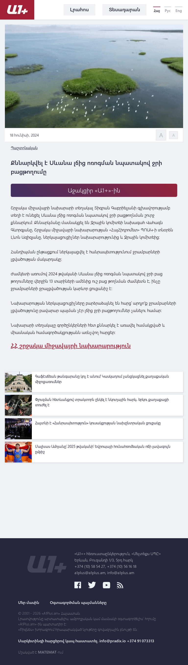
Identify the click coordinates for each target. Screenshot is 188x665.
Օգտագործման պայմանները (78, 602)
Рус (168, 10)
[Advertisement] (94, 499)
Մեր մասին (28, 602)
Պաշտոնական (24, 147)
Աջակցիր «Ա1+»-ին (94, 190)
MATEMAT (47, 652)
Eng (179, 10)
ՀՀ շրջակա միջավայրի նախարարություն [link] (71, 345)
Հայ (157, 10)
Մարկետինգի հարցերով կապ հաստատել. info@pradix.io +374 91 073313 (86, 641)
